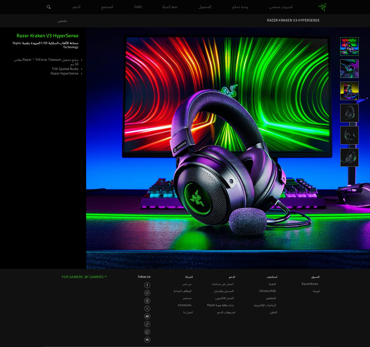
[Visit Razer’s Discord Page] (147, 339)
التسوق (315, 277)
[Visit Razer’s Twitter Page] (147, 308)
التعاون (273, 312)
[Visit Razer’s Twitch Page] (147, 332)
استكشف (272, 277)
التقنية (272, 284)
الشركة (189, 277)
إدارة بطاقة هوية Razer (220, 305)
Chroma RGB (267, 291)
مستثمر (187, 298)
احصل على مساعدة (223, 284)
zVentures (184, 305)
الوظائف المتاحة (182, 291)
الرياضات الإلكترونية (265, 305)
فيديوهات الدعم (226, 312)
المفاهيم (271, 298)
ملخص (62, 20)
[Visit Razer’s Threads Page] (147, 300)
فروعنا (316, 291)
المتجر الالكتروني (224, 298)
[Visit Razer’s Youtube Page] (147, 316)
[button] (48, 7)
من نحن (186, 284)
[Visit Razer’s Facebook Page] (147, 285)
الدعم (232, 277)
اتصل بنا (188, 312)
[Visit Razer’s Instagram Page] (147, 293)
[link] (322, 7)
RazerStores (310, 284)
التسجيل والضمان (224, 291)
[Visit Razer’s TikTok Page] (147, 324)
